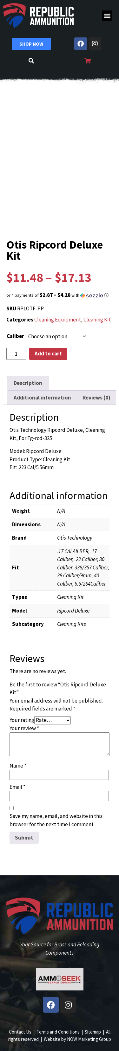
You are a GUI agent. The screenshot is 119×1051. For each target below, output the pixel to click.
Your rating (22, 720)
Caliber (15, 336)
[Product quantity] (16, 354)
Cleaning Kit (97, 319)
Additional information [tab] (42, 397)
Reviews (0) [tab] (96, 397)
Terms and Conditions (58, 1032)
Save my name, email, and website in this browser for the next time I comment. (56, 820)
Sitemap (93, 1032)
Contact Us (20, 1032)
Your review (24, 728)
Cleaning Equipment (57, 319)
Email (17, 786)
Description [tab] (28, 383)
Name (18, 765)
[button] (107, 15)
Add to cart (48, 353)
